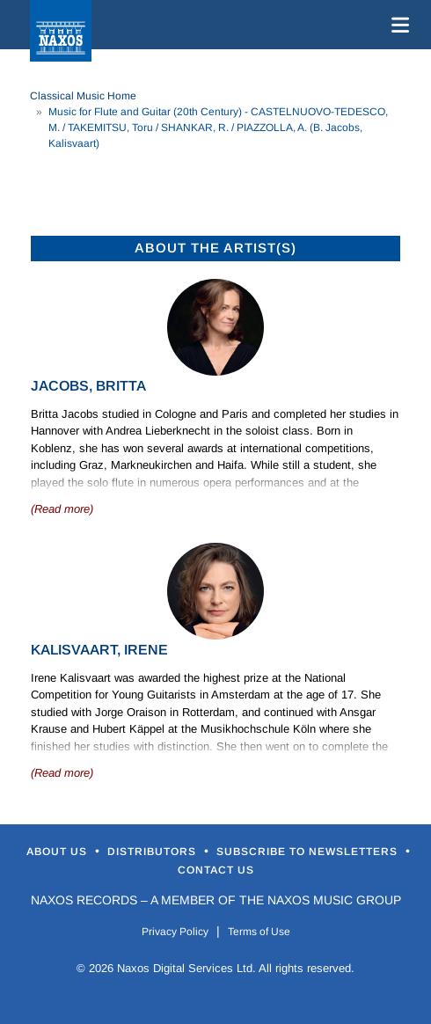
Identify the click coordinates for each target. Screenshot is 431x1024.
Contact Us (216, 870)
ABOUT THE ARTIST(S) (215, 247)
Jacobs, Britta (88, 385)
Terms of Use (259, 931)
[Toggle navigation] (397, 24)
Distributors (153, 851)
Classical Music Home (83, 96)
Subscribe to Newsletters (308, 851)
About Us (58, 851)
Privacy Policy (175, 931)
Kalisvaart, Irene (99, 649)
